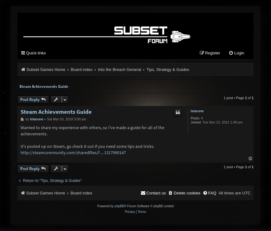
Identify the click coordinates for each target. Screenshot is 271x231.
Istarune (197, 111)
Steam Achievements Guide (43, 86)
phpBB (119, 206)
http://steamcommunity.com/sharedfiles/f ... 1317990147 (73, 152)
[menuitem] (236, 53)
